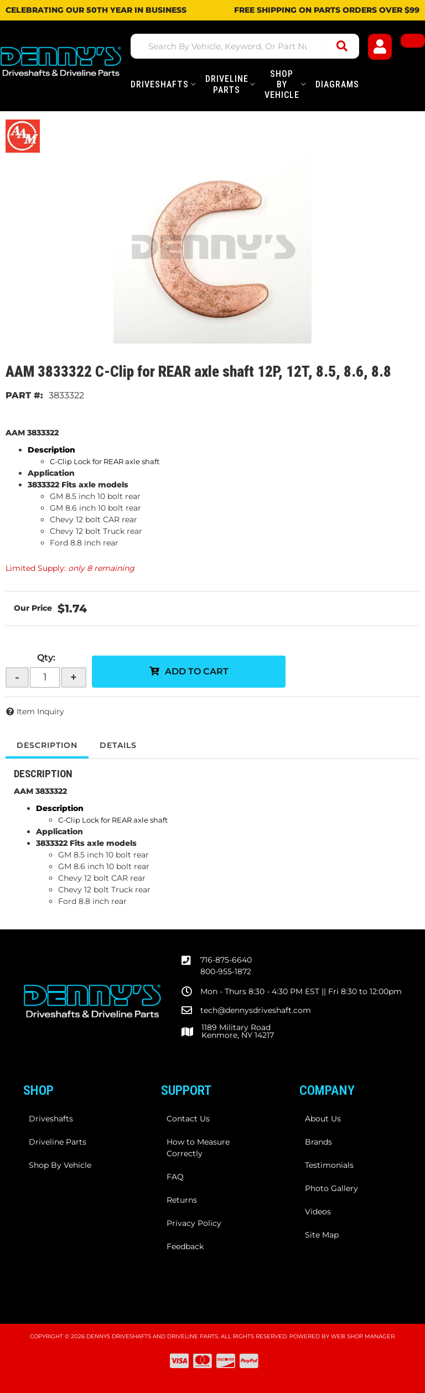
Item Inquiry (40, 711)
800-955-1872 (225, 971)
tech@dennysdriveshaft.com (255, 1010)
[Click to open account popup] (380, 47)
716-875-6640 (226, 960)
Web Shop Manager (363, 1336)
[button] (245, 46)
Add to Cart (197, 671)
